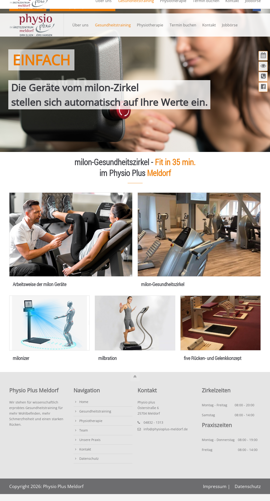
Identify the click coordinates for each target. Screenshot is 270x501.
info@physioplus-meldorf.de (83, 6)
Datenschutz (89, 458)
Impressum (215, 486)
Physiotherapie (90, 421)
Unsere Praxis (90, 440)
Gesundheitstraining (95, 411)
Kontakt (85, 449)
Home (83, 402)
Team (83, 430)
